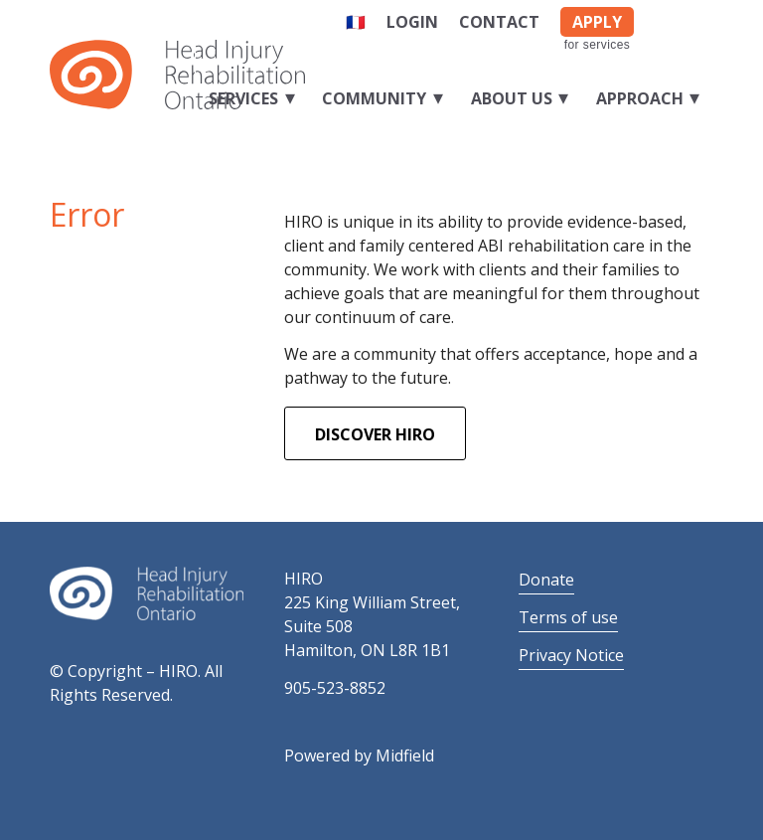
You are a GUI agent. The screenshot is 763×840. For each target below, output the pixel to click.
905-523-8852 (334, 688)
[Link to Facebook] (668, 18)
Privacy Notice (571, 655)
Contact (499, 22)
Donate (546, 579)
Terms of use (568, 617)
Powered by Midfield (359, 755)
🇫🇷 (356, 22)
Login (412, 22)
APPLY (597, 22)
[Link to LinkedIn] (698, 18)
